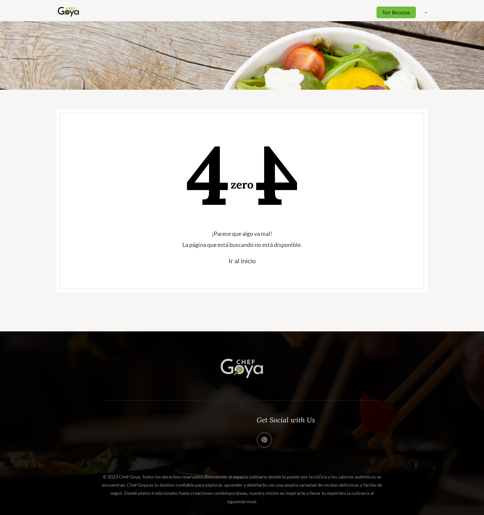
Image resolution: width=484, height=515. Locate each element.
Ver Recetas (396, 12)
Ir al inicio (242, 261)
